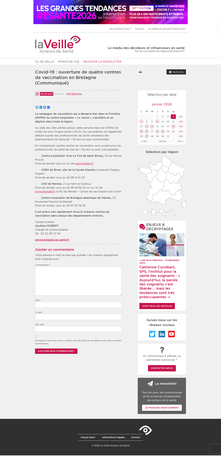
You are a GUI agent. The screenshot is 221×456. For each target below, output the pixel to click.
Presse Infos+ (88, 438)
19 (141, 132)
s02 (180, 122)
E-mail (39, 313)
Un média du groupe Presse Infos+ (167, 29)
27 (146, 137)
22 (157, 132)
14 (152, 127)
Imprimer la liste (140, 72)
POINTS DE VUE (68, 61)
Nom (38, 301)
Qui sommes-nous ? (120, 29)
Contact (139, 29)
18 (173, 127)
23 (162, 132)
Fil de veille (44, 61)
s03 (180, 127)
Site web (39, 325)
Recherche (177, 72)
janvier (162, 142)
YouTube (171, 334)
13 (147, 127)
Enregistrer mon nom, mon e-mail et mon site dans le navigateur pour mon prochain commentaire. (78, 343)
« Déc (144, 142)
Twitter (152, 334)
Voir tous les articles (157, 306)
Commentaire (43, 265)
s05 (180, 137)
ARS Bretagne (74, 94)
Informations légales (113, 438)
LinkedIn (162, 334)
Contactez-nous (162, 369)
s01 (180, 117)
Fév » (180, 142)
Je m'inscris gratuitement (162, 408)
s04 (180, 132)
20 (146, 132)
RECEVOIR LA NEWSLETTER (102, 61)
